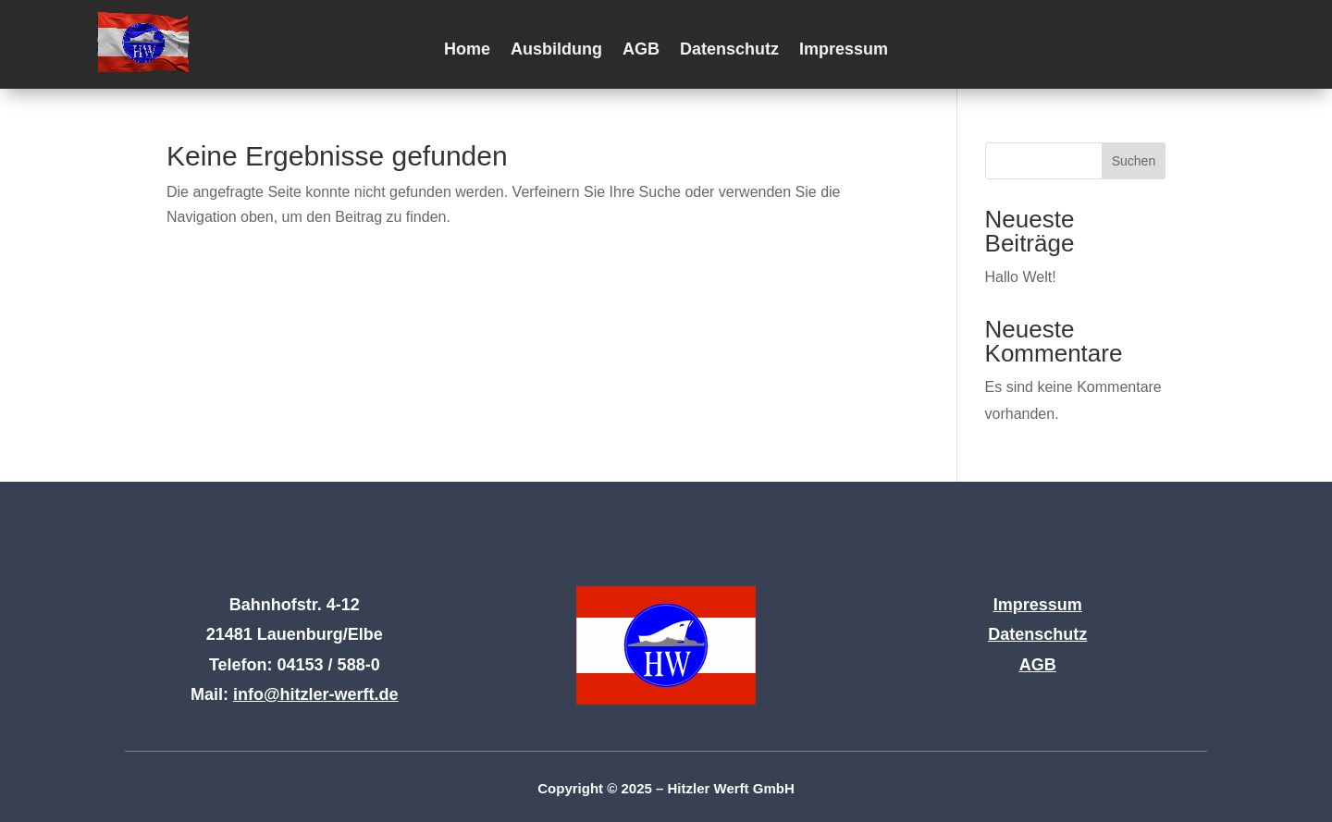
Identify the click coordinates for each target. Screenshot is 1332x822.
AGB (641, 50)
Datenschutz (729, 50)
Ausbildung (556, 50)
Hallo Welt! (1020, 277)
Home (467, 50)
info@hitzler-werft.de (316, 694)
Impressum (843, 50)
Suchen (1133, 160)
